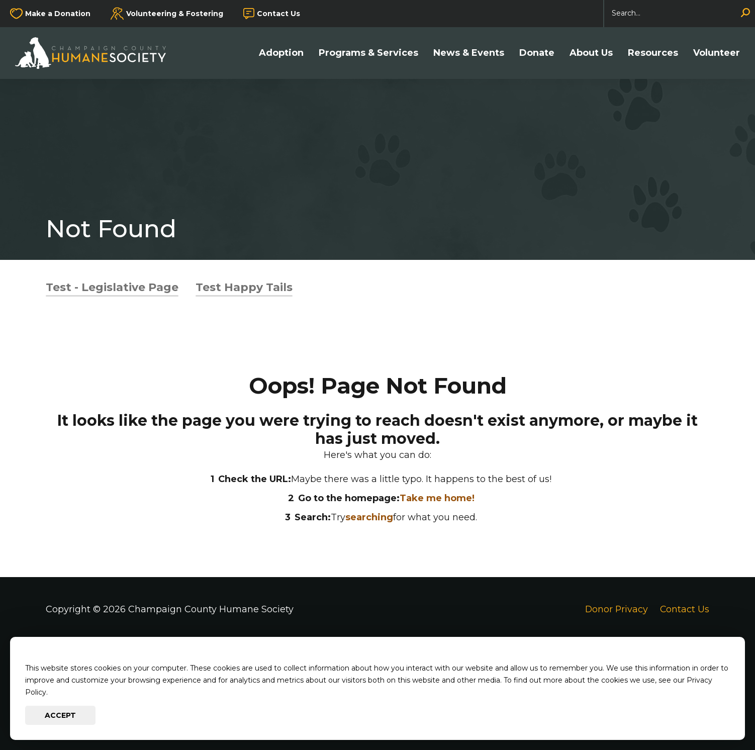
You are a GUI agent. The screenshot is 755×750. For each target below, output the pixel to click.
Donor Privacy (615, 609)
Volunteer (716, 53)
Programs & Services (368, 53)
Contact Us (278, 13)
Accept (60, 715)
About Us (591, 53)
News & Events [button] (468, 53)
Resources (653, 53)
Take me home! (437, 498)
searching (369, 517)
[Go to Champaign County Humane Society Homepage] (95, 53)
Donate (536, 53)
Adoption (281, 53)
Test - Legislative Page (112, 287)
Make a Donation (57, 13)
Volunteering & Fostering (174, 13)
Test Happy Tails (244, 287)
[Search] (679, 13)
